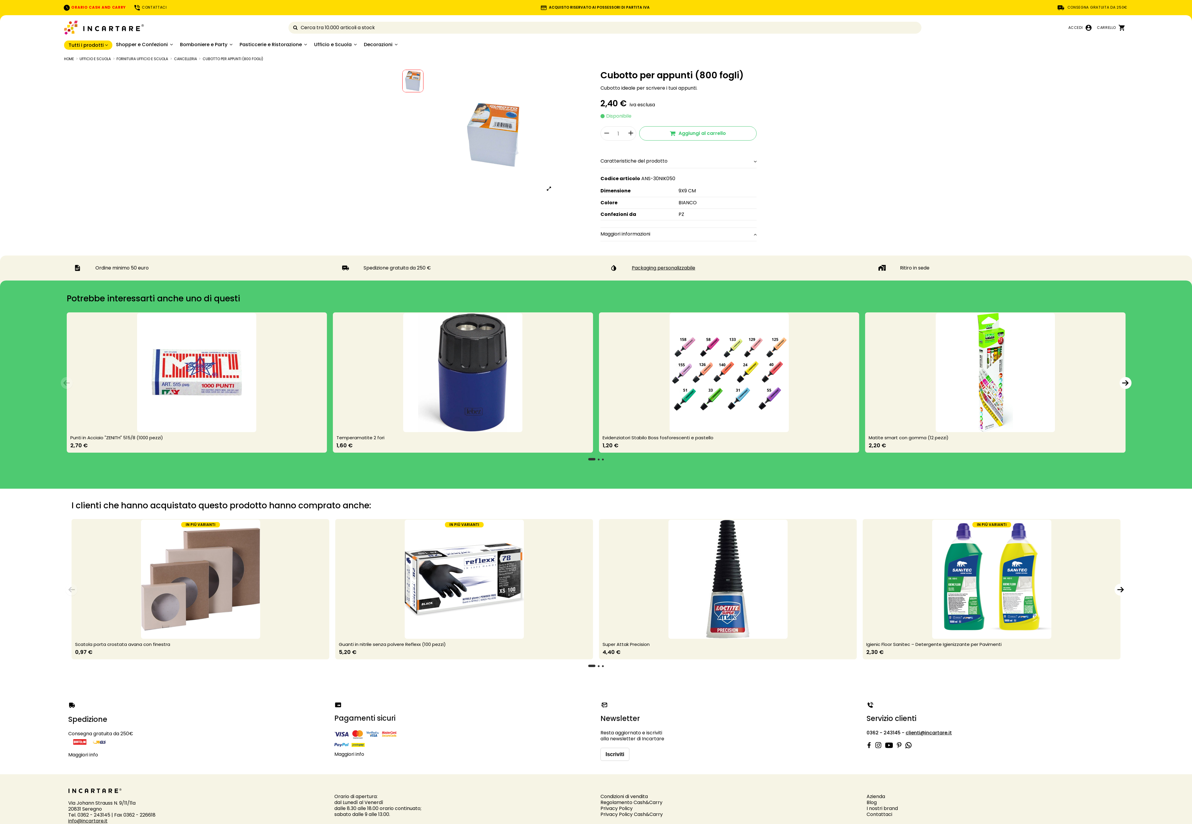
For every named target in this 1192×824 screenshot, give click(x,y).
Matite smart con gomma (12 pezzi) (909, 437)
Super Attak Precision (626, 644)
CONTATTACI (150, 7)
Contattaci (879, 814)
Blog (872, 802)
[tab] (678, 161)
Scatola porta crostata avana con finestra (122, 644)
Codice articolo (620, 178)
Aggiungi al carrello (698, 133)
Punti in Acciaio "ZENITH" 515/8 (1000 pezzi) (116, 437)
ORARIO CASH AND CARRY (94, 7)
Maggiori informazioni (678, 234)
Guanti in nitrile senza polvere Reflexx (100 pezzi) (392, 644)
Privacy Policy (616, 808)
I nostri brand (882, 808)
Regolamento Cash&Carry (631, 802)
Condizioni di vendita (624, 796)
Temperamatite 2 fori (360, 437)
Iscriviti (615, 754)
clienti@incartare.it (929, 732)
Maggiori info (83, 754)
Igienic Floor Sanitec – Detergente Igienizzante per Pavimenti (934, 644)
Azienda (876, 796)
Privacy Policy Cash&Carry (631, 814)
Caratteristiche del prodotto (678, 161)
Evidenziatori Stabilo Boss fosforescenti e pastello (658, 437)
